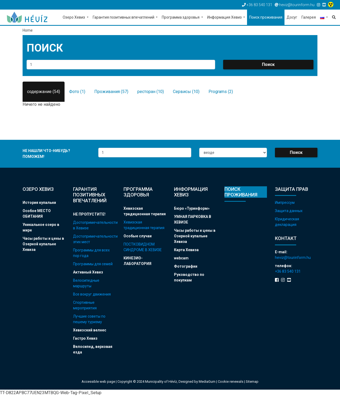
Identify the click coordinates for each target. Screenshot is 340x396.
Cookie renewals (231, 382)
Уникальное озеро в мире (41, 227)
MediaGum (207, 382)
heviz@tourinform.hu (293, 257)
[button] (324, 18)
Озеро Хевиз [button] (74, 17)
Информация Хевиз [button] (225, 17)
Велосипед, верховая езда (92, 349)
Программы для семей (93, 264)
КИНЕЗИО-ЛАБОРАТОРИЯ (137, 261)
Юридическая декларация (287, 222)
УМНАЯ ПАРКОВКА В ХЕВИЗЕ (192, 219)
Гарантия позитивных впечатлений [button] (124, 17)
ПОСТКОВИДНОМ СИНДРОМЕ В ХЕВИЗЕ (143, 247)
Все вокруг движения (92, 294)
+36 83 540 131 (288, 271)
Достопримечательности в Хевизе (94, 225)
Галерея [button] (308, 17)
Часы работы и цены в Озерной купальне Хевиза (43, 244)
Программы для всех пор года (91, 253)
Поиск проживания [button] (265, 17)
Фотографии (185, 266)
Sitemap (252, 382)
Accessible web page (98, 382)
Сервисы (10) (186, 91)
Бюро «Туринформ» (192, 208)
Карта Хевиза (186, 250)
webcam (181, 258)
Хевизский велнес (89, 330)
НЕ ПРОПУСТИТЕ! (89, 214)
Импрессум (285, 202)
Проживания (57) (111, 91)
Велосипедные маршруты (86, 283)
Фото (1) (77, 91)
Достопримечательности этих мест (94, 239)
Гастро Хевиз (85, 338)
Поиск (268, 64)
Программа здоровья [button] (181, 17)
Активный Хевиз (88, 272)
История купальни (39, 202)
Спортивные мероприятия (85, 305)
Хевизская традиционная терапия (145, 211)
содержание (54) (43, 91)
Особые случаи (138, 236)
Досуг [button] (292, 17)
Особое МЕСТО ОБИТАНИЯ (37, 213)
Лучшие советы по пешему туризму (89, 319)
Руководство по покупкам (189, 277)
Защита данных (289, 211)
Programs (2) (221, 91)
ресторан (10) (150, 91)
